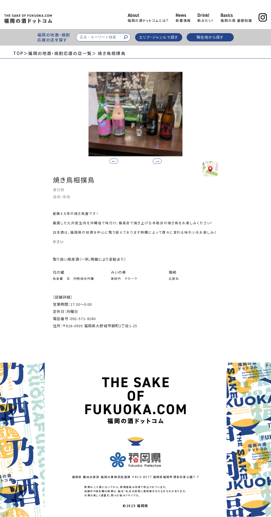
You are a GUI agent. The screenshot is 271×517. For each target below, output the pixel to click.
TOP (18, 53)
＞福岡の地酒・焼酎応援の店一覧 (57, 53)
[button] (155, 160)
